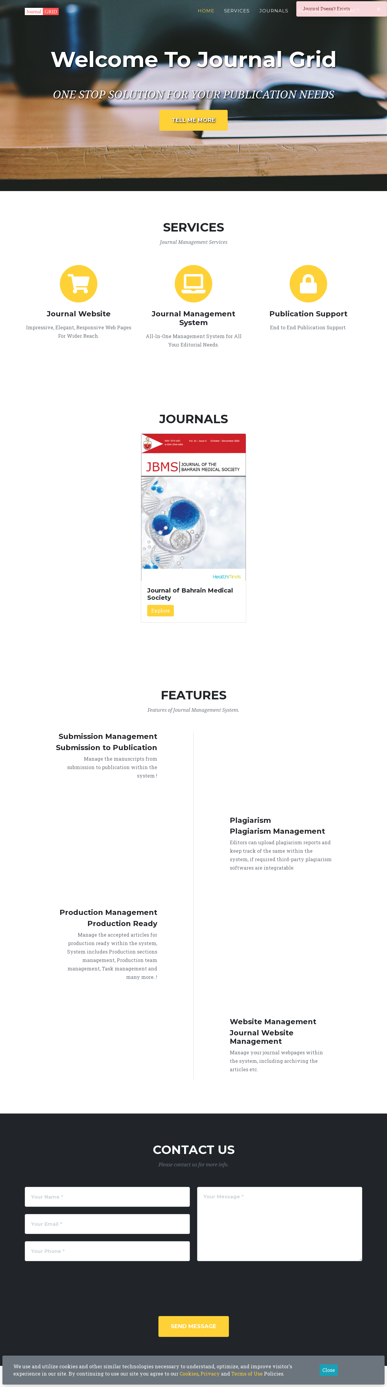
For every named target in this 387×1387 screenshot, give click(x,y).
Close (328, 1370)
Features (312, 14)
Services (237, 14)
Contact (347, 14)
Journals (273, 14)
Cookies (189, 1373)
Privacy (210, 1373)
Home (206, 14)
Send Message (193, 1326)
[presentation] (202, 1280)
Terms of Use (247, 1373)
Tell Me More (193, 120)
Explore (160, 610)
